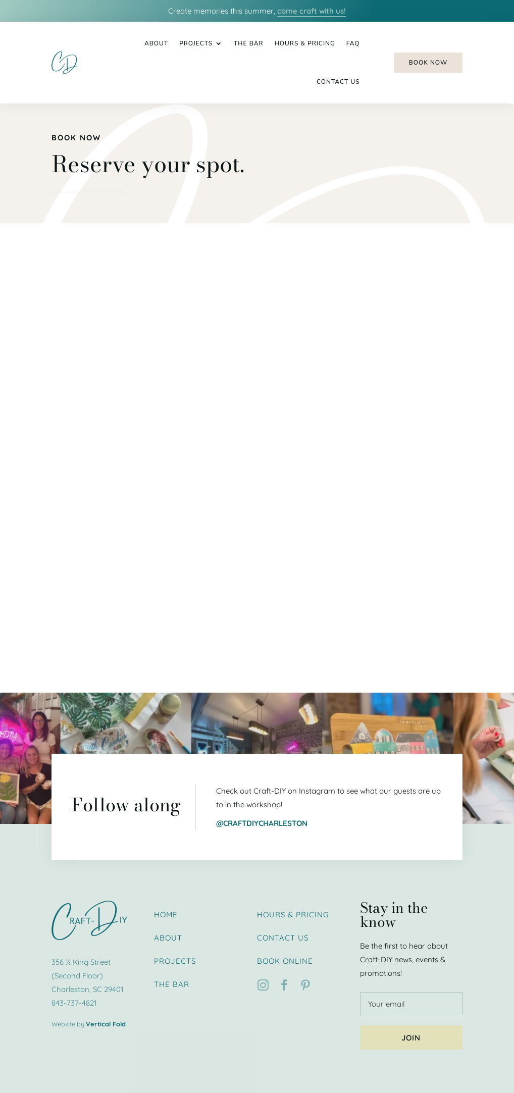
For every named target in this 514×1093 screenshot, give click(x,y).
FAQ (353, 43)
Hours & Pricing (305, 43)
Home (166, 914)
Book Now (428, 63)
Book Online (285, 961)
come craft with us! (311, 11)
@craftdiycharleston (261, 823)
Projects (196, 43)
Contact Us (338, 82)
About (156, 43)
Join (411, 1038)
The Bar (249, 43)
